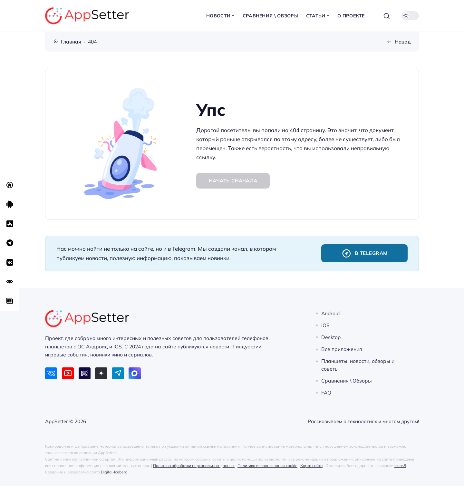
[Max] (134, 373)
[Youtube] (68, 373)
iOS (325, 325)
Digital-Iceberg (114, 472)
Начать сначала (233, 181)
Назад (403, 41)
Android (330, 313)
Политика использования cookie (267, 465)
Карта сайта (311, 465)
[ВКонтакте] (51, 373)
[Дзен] (101, 373)
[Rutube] (85, 373)
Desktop (331, 337)
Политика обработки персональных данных (194, 465)
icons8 (400, 465)
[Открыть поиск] (387, 16)
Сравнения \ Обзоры (346, 380)
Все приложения (341, 349)
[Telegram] (118, 373)
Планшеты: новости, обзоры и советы (357, 365)
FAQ (326, 392)
